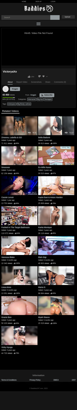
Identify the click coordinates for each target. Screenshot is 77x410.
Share (47, 82)
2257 (74, 380)
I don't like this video (39, 76)
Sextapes (48, 99)
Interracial (31, 99)
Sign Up (38, 1)
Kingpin (15, 89)
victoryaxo (12, 104)
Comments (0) (60, 82)
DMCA (56, 380)
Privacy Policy (35, 380)
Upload (67, 17)
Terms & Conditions (9, 380)
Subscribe (46, 95)
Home (24, 1)
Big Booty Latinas (24, 104)
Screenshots (36, 82)
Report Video (21, 82)
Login (53, 1)
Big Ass (40, 99)
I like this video (29, 76)
